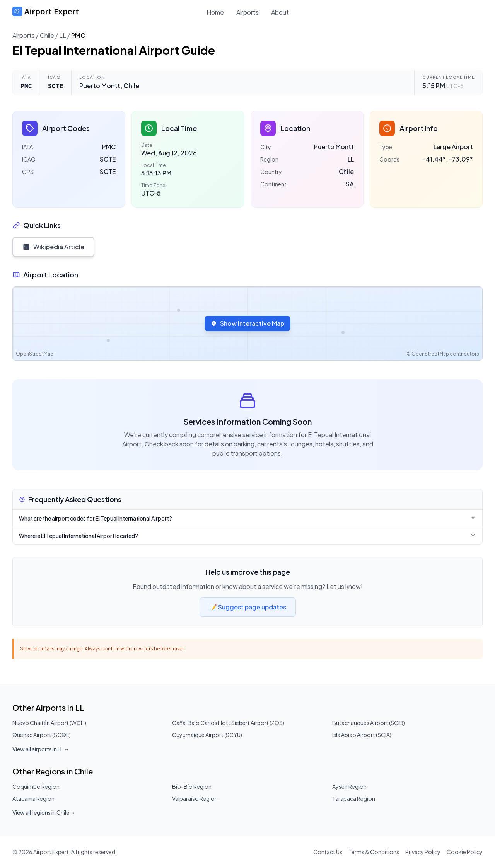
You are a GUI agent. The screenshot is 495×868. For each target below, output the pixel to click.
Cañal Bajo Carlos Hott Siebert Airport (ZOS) (228, 722)
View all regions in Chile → (43, 812)
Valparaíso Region (195, 798)
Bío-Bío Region (192, 786)
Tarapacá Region (353, 798)
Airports (247, 12)
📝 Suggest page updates (247, 607)
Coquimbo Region (36, 786)
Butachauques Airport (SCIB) (368, 722)
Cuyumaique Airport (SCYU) (207, 734)
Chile (47, 35)
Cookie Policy (465, 851)
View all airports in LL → (40, 748)
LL (62, 35)
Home (215, 12)
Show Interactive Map (247, 323)
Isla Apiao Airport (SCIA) (361, 734)
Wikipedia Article (53, 247)
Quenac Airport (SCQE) (41, 734)
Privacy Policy (422, 851)
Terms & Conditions (373, 851)
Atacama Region (33, 798)
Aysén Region (349, 786)
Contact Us (327, 851)
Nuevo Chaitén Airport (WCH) (49, 722)
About (280, 12)
